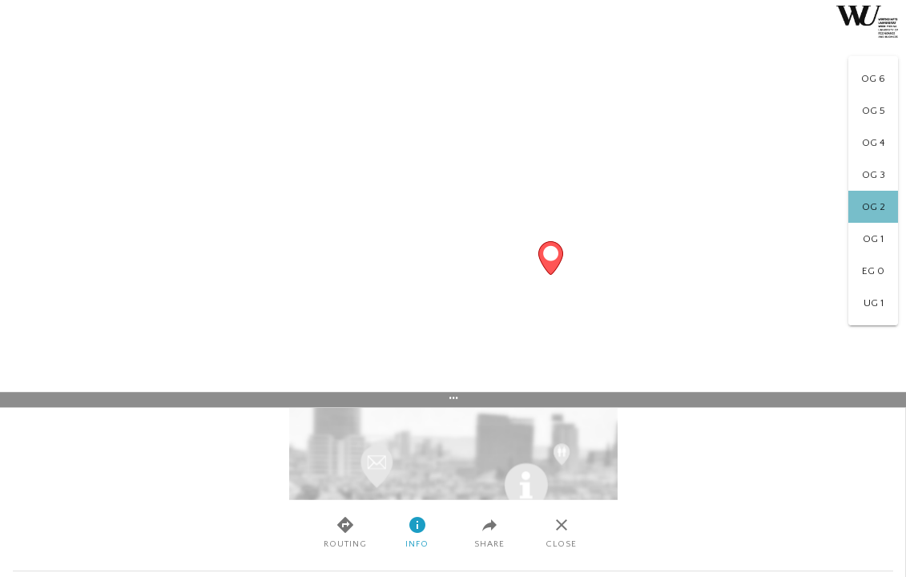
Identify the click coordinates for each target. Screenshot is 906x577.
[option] (873, 79)
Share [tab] (489, 532)
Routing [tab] (345, 532)
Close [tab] (561, 532)
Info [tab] (417, 532)
